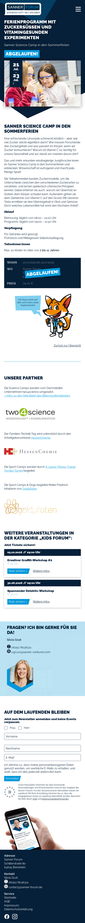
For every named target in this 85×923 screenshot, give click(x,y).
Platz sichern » (18, 571)
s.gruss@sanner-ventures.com (30, 652)
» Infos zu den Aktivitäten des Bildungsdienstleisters (37, 395)
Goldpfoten (29, 488)
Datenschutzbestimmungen (55, 799)
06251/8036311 (19, 882)
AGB (35, 799)
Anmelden (12, 778)
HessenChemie (40, 437)
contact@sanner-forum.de (25, 887)
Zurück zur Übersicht (67, 345)
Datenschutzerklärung (18, 909)
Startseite (10, 897)
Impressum (11, 905)
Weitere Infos (41, 571)
